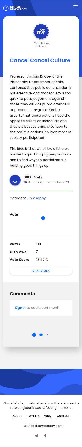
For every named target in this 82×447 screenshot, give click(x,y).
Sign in (20, 307)
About (17, 416)
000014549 (33, 177)
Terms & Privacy (39, 416)
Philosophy (36, 198)
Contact (63, 416)
